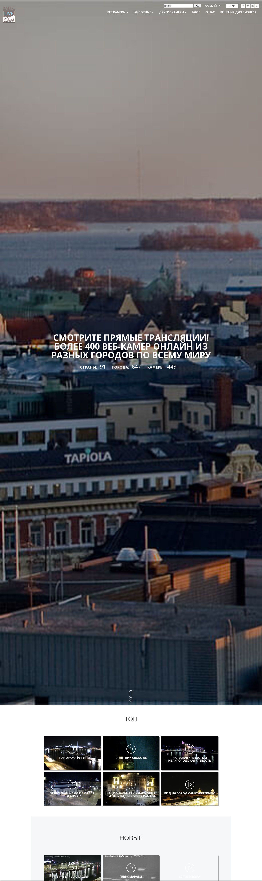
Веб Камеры (117, 12)
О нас (210, 12)
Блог (196, 12)
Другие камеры (172, 12)
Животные (144, 12)
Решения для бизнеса (238, 12)
